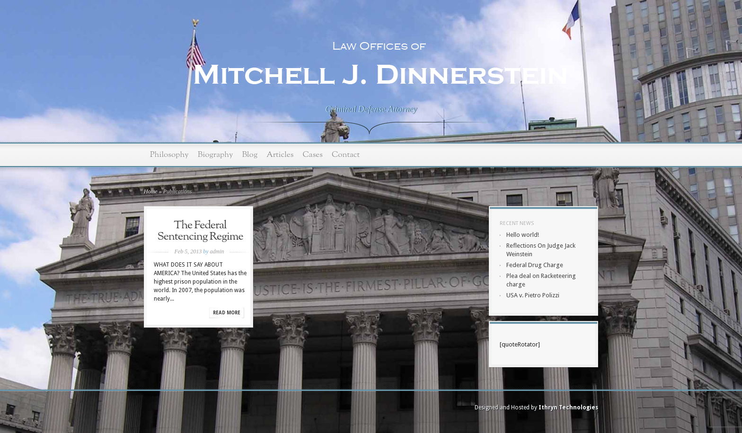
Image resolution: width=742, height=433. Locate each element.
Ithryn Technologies (568, 407)
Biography (215, 154)
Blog (249, 154)
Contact (346, 154)
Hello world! (522, 234)
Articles (279, 154)
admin (217, 251)
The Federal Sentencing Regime (200, 231)
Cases (312, 154)
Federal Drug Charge (534, 264)
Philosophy (169, 154)
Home (151, 191)
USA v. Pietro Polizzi (532, 295)
